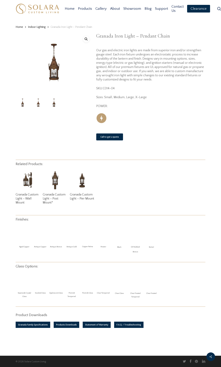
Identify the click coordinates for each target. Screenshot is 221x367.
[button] (33, 325)
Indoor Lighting (37, 26)
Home (19, 26)
